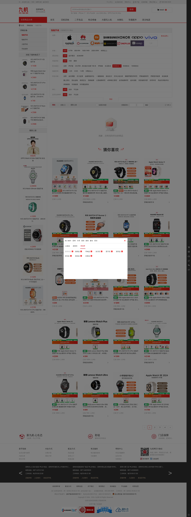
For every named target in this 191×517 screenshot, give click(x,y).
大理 (78, 241)
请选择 (82, 246)
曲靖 (87, 241)
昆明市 (75, 246)
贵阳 (82, 241)
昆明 (74, 241)
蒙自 (91, 241)
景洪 (95, 241)
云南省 (67, 246)
